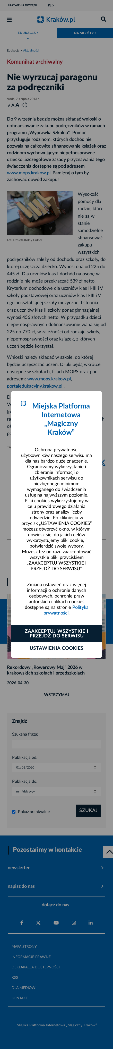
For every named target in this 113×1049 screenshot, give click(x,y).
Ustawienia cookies (56, 648)
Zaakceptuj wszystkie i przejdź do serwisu (56, 633)
